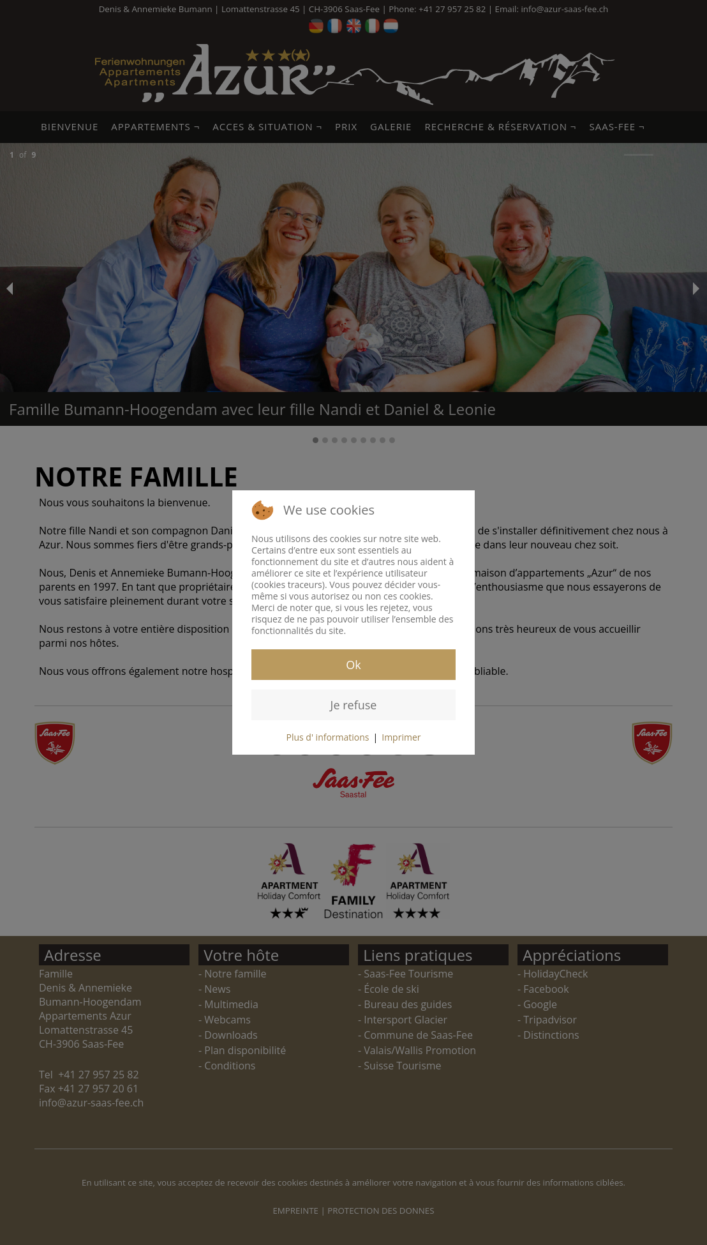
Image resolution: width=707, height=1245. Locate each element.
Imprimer (401, 737)
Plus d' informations (328, 737)
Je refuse (354, 705)
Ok (353, 664)
